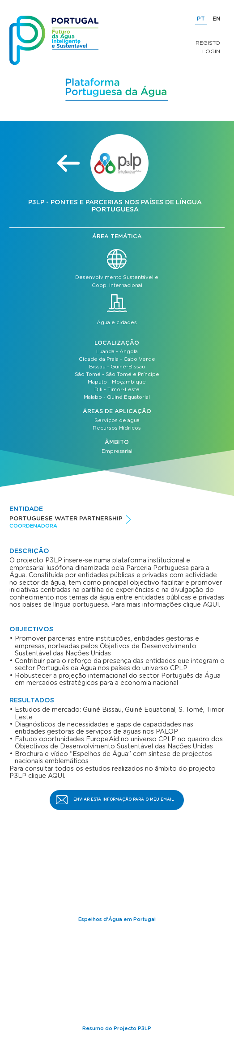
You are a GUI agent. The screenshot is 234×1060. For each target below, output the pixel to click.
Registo (208, 43)
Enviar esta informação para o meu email (123, 800)
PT (201, 19)
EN (217, 19)
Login (211, 51)
